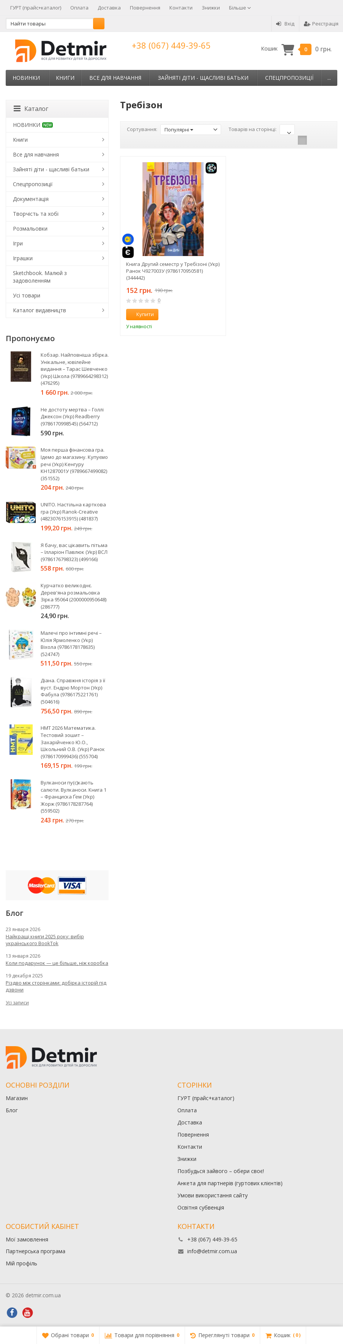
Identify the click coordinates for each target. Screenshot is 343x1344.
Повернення (145, 7)
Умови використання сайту (212, 1195)
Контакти (181, 7)
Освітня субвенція (200, 1207)
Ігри (18, 243)
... (329, 77)
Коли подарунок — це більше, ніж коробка (57, 963)
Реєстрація (321, 23)
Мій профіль (21, 1263)
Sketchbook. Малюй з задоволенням (40, 276)
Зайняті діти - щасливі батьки (203, 77)
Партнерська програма (35, 1251)
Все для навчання (115, 77)
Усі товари (26, 295)
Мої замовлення (27, 1239)
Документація (31, 198)
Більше (240, 7)
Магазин (17, 1098)
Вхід (285, 23)
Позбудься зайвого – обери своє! (220, 1171)
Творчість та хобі (35, 213)
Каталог (31, 108)
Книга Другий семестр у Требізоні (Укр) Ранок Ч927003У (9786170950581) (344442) (173, 271)
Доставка (109, 7)
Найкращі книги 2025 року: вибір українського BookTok (45, 940)
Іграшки (23, 258)
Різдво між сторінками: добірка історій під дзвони (56, 986)
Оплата (79, 7)
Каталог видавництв (39, 310)
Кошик (296, 48)
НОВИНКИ (26, 77)
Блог (12, 1110)
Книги (65, 77)
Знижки (211, 7)
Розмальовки (30, 228)
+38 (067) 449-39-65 (171, 45)
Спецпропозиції (289, 77)
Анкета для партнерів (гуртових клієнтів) (230, 1183)
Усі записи (17, 1002)
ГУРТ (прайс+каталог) (35, 7)
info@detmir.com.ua (212, 1251)
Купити (141, 314)
